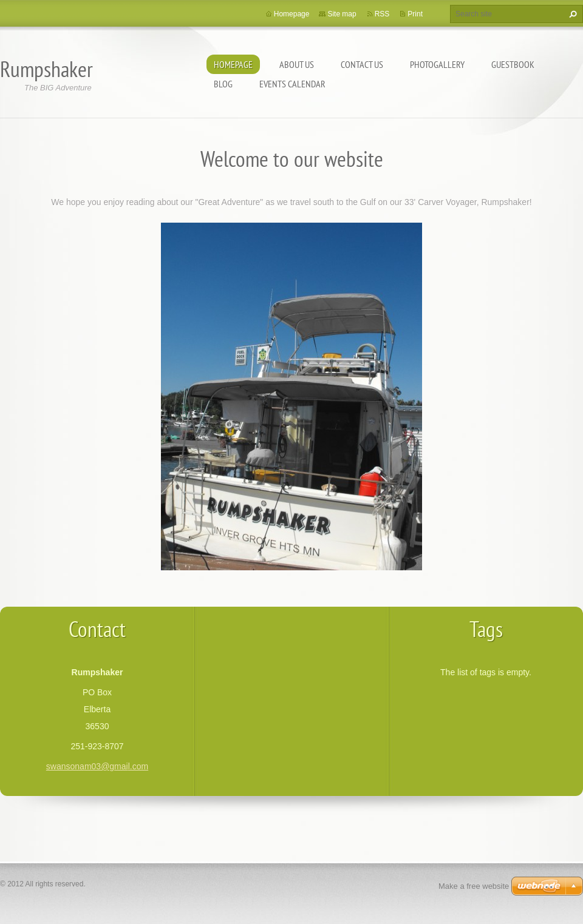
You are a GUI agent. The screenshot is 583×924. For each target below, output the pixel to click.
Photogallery (437, 64)
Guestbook (512, 64)
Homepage (233, 64)
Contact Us (362, 64)
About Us (296, 64)
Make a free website (473, 886)
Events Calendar (292, 84)
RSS (382, 14)
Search (571, 14)
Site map (341, 14)
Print (415, 14)
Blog (223, 84)
